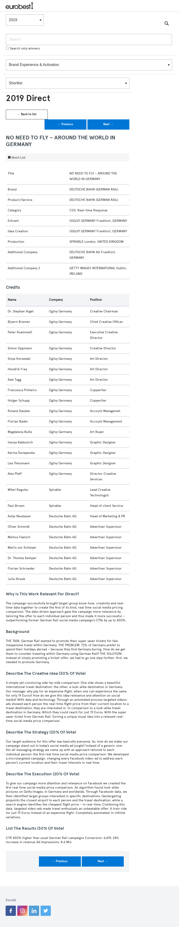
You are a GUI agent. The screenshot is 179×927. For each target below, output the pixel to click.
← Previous (65, 124)
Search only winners (23, 48)
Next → (108, 124)
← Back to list (26, 114)
